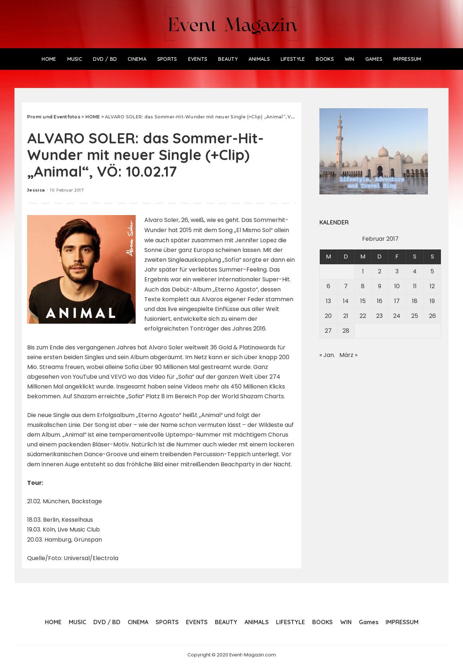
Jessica (35, 190)
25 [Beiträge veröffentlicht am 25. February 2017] (414, 316)
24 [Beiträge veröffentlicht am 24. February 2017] (396, 316)
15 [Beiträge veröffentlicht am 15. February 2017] (363, 301)
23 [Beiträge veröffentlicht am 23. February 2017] (379, 316)
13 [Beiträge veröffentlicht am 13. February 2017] (328, 301)
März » (348, 355)
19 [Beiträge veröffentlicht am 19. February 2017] (432, 301)
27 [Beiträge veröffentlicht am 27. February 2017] (328, 331)
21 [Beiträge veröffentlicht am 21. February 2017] (345, 316)
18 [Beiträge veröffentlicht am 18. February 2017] (414, 301)
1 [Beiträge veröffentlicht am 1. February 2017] (363, 271)
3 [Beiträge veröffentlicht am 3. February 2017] (397, 271)
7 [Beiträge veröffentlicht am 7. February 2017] (346, 286)
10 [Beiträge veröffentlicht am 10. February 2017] (397, 286)
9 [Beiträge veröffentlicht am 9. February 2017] (379, 286)
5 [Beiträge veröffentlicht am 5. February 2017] (432, 271)
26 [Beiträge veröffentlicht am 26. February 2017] (432, 316)
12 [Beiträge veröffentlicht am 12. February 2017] (432, 286)
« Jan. (327, 355)
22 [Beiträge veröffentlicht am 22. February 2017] (363, 316)
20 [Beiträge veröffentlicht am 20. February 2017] (328, 316)
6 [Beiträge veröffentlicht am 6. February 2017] (328, 286)
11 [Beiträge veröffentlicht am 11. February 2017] (415, 286)
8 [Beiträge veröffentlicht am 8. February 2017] (363, 286)
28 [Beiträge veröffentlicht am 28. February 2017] (346, 331)
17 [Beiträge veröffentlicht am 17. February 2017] (397, 301)
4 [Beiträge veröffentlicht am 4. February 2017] (415, 271)
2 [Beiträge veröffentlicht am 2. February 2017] (379, 271)
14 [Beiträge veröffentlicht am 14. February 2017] (346, 301)
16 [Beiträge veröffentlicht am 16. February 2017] (379, 301)
